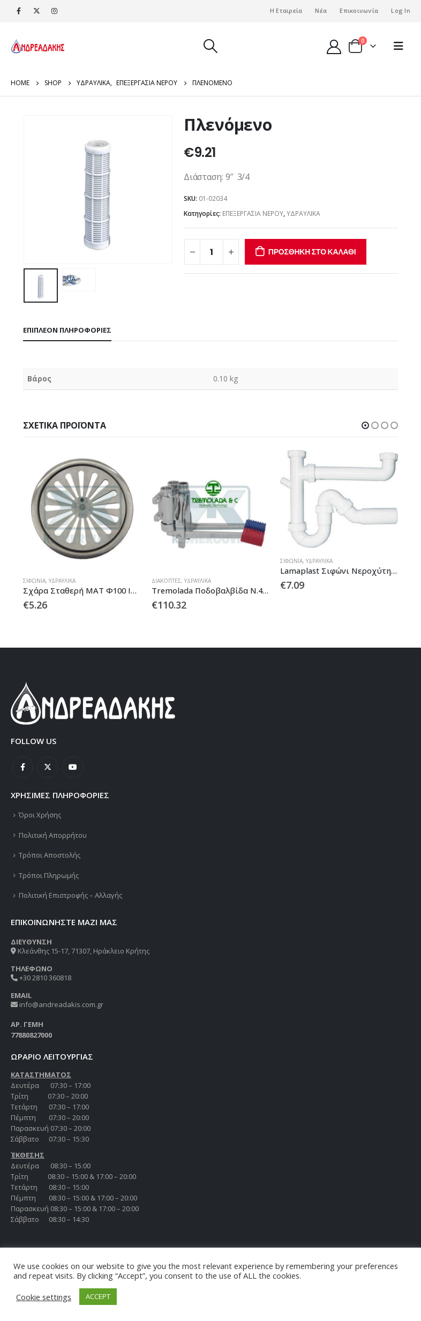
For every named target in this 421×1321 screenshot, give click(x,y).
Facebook (22, 767)
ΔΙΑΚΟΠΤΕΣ (166, 580)
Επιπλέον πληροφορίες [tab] (67, 330)
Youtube (73, 767)
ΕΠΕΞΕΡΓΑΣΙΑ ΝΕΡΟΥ (252, 213)
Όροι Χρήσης (40, 815)
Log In (400, 10)
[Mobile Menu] (398, 46)
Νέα (321, 10)
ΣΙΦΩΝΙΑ (34, 580)
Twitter (47, 767)
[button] (365, 425)
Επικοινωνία (359, 10)
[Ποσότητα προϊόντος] (211, 252)
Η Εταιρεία (286, 10)
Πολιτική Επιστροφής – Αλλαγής (70, 895)
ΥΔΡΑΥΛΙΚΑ (303, 213)
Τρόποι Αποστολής (49, 855)
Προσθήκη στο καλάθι (312, 251)
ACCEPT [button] (98, 1296)
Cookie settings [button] (43, 1297)
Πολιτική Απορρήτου (53, 835)
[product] (82, 509)
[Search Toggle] (210, 46)
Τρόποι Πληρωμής (49, 875)
